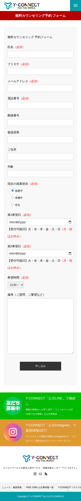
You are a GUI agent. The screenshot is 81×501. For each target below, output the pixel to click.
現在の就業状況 (24, 183)
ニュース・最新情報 (12, 487)
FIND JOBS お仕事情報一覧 (40, 487)
